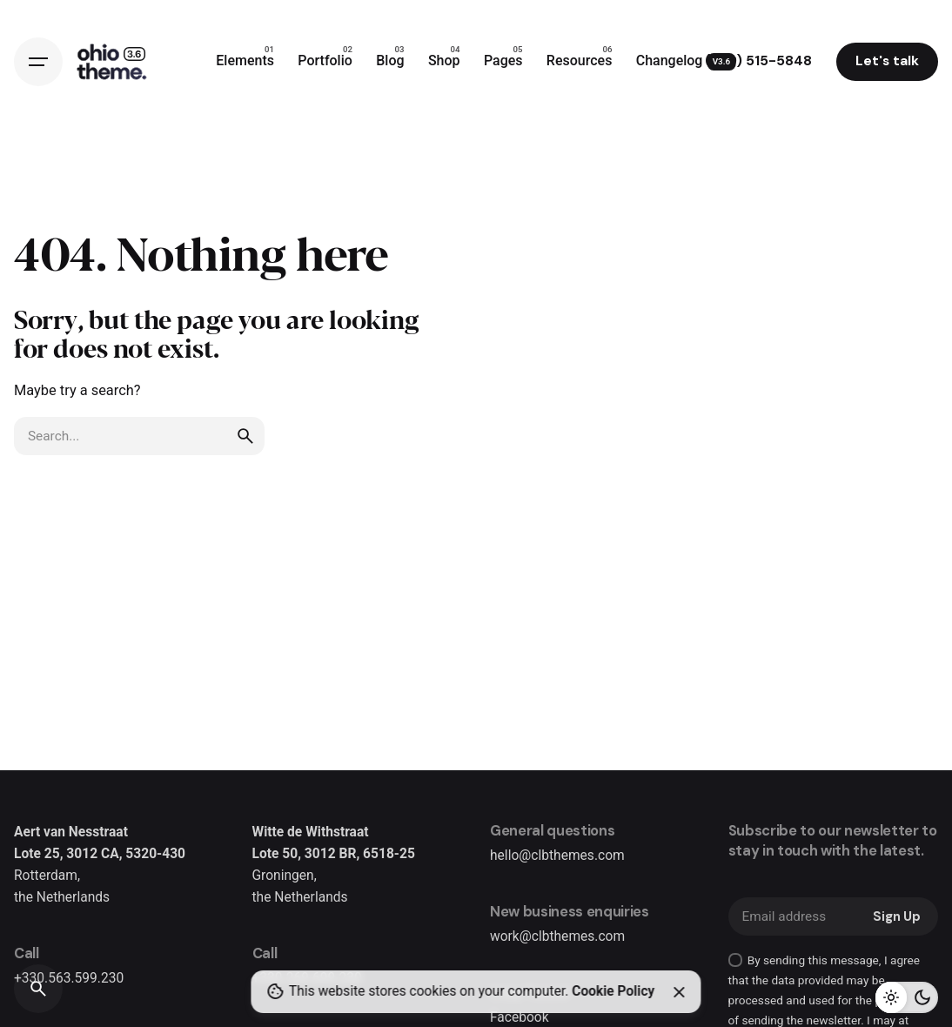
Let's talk (887, 61)
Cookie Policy (613, 991)
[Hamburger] (38, 61)
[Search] (38, 988)
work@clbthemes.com (557, 936)
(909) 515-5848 (758, 61)
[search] (245, 436)
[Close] (678, 992)
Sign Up (897, 916)
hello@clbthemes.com (557, 855)
